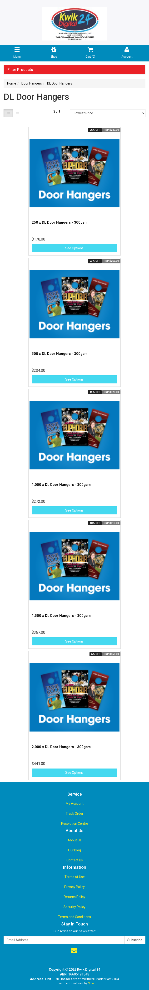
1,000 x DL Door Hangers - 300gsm (61, 484)
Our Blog (74, 850)
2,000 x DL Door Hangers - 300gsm (61, 747)
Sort (56, 111)
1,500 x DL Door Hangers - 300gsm (61, 615)
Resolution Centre (74, 823)
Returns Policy (74, 897)
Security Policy (74, 907)
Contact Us (74, 860)
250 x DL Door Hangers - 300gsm (60, 222)
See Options (74, 248)
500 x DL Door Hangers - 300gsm (60, 354)
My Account (75, 803)
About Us (74, 840)
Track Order (74, 813)
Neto (91, 983)
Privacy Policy (74, 887)
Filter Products (20, 70)
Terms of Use (75, 877)
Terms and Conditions (74, 917)
